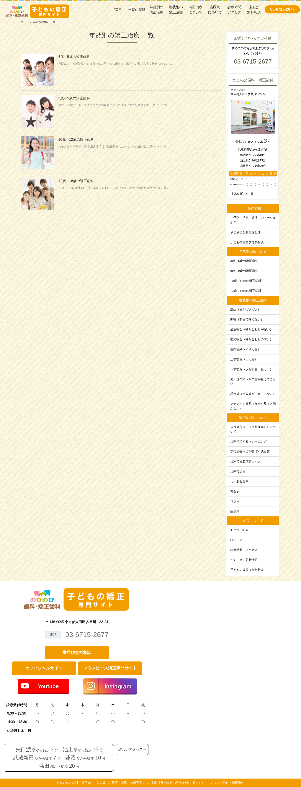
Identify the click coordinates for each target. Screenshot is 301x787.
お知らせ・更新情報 (244, 560)
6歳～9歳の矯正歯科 (74, 98)
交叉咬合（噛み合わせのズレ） (251, 339)
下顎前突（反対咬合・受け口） (251, 369)
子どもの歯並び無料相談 (247, 242)
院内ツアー (237, 540)
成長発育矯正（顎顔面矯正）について (253, 429)
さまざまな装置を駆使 (245, 232)
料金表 (234, 491)
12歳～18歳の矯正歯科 (76, 181)
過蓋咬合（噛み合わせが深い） (251, 329)
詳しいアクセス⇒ (132, 749)
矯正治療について (195, 9)
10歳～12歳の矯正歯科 (76, 139)
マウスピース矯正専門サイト (110, 668)
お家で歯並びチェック (245, 461)
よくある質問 (239, 481)
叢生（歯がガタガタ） (245, 309)
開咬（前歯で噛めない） (247, 319)
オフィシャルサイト (43, 668)
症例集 (234, 511)
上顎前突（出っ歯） (244, 359)
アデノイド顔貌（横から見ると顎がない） (253, 406)
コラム (234, 501)
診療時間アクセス (234, 9)
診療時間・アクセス (244, 550)
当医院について (215, 9)
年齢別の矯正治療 (156, 9)
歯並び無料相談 (254, 9)
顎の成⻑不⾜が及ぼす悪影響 (250, 451)
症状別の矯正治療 (176, 9)
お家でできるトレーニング (248, 441)
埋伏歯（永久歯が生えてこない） (253, 393)
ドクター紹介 (239, 530)
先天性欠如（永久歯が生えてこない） (253, 381)
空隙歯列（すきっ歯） (245, 349)
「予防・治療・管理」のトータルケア (253, 220)
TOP (117, 9)
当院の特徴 (137, 9)
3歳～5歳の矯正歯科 (74, 57)
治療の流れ (237, 471)
